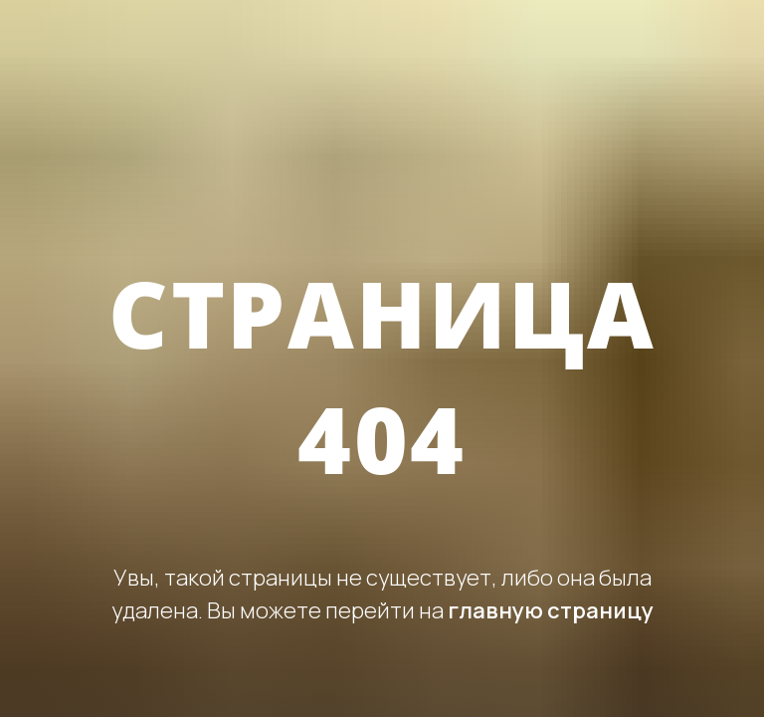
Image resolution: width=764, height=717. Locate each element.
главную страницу (551, 610)
